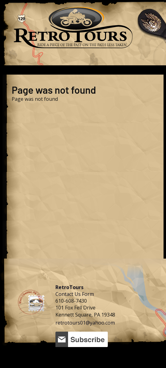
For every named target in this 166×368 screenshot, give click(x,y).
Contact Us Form (74, 294)
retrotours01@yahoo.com (85, 322)
